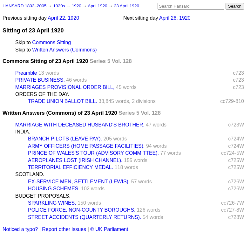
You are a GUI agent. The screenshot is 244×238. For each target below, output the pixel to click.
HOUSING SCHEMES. (54, 188)
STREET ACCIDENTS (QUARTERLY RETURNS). (84, 217)
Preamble (26, 73)
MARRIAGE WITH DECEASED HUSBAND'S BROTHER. (80, 124)
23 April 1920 (126, 5)
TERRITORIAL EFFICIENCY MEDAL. (70, 167)
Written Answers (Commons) (64, 49)
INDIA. (22, 131)
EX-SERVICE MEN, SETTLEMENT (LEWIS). (79, 181)
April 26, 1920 (175, 18)
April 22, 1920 (63, 18)
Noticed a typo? (20, 229)
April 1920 (98, 5)
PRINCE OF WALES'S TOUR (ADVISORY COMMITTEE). (93, 153)
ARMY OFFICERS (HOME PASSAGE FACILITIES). (86, 146)
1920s (59, 5)
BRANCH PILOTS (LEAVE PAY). (65, 138)
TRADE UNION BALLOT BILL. (62, 101)
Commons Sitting (51, 42)
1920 (77, 5)
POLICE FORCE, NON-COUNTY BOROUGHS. (81, 210)
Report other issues (64, 229)
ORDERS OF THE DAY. (42, 94)
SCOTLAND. (29, 174)
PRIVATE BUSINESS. (40, 80)
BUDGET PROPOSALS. (43, 196)
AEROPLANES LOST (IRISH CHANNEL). (75, 160)
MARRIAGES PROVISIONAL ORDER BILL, (64, 87)
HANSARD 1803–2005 (24, 5)
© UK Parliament (109, 229)
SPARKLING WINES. (52, 203)
